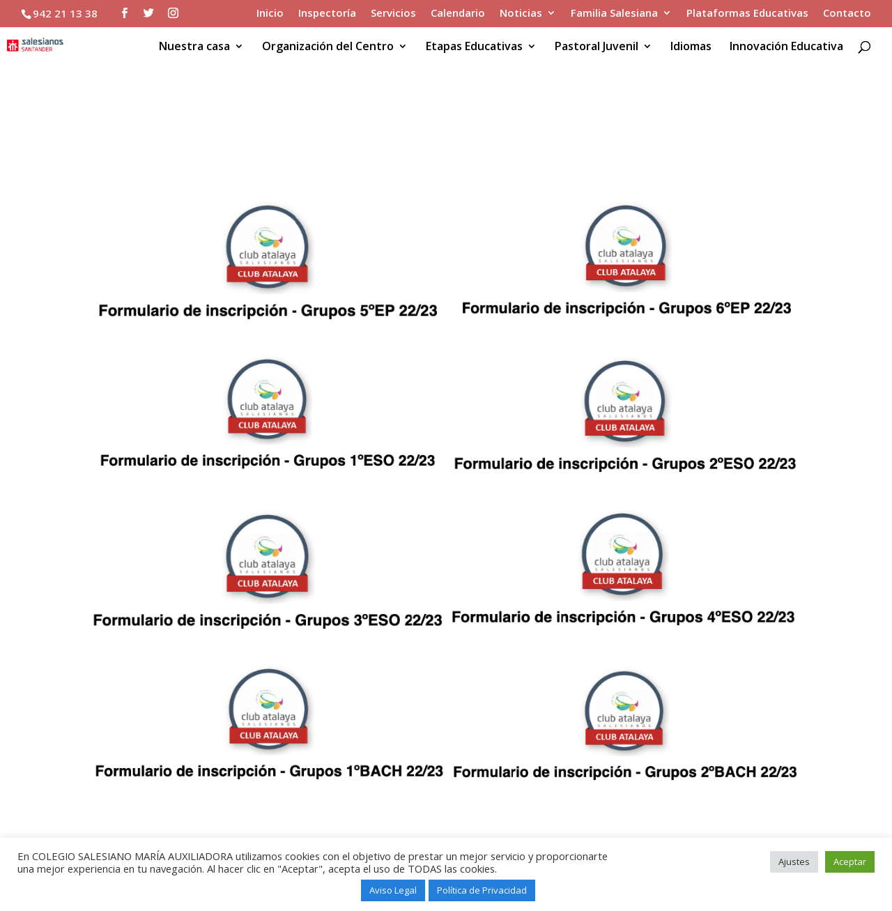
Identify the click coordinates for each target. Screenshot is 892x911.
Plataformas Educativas (747, 14)
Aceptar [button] (849, 861)
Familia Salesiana (614, 14)
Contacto (847, 14)
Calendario (458, 14)
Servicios (393, 14)
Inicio (270, 14)
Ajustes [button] (794, 861)
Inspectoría (327, 14)
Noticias (521, 14)
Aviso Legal (393, 890)
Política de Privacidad (482, 890)
